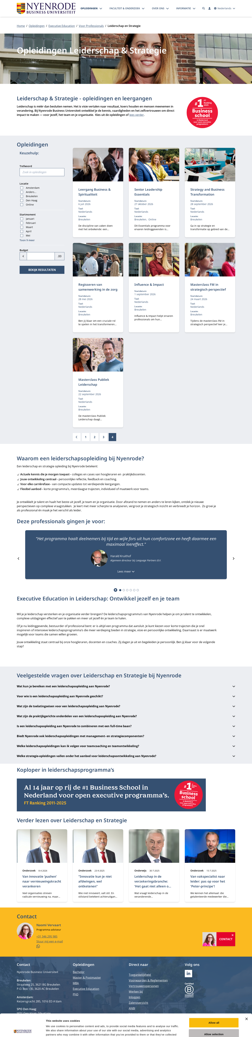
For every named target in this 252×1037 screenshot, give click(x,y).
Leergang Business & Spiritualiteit (94, 191)
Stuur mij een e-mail (49, 941)
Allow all (213, 999)
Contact (225, 939)
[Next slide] (233, 558)
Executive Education (61, 26)
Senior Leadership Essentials (148, 191)
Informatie (183, 8)
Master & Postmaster (87, 978)
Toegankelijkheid (140, 975)
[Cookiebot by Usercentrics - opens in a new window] (22, 1030)
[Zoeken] (203, 8)
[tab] (120, 590)
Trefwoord (26, 166)
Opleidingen (89, 8)
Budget (24, 250)
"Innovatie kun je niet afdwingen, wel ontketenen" (95, 881)
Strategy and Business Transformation (207, 191)
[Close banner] (246, 996)
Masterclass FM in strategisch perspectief (208, 286)
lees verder (136, 115)
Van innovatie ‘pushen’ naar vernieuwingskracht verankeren (41, 881)
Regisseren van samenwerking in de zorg (97, 286)
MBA (76, 983)
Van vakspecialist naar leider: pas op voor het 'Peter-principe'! (207, 881)
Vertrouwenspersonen (144, 986)
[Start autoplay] (115, 590)
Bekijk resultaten (42, 270)
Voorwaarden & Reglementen (148, 980)
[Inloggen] (209, 8)
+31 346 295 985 (46, 936)
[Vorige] (76, 437)
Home (21, 26)
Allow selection (214, 1011)
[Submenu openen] (101, 8)
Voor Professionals (91, 26)
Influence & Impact (149, 284)
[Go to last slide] (18, 558)
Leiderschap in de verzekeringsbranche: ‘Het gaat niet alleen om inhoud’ (153, 883)
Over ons (158, 8)
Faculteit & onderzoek (125, 8)
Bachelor (79, 972)
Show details (184, 1030)
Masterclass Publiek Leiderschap (93, 382)
